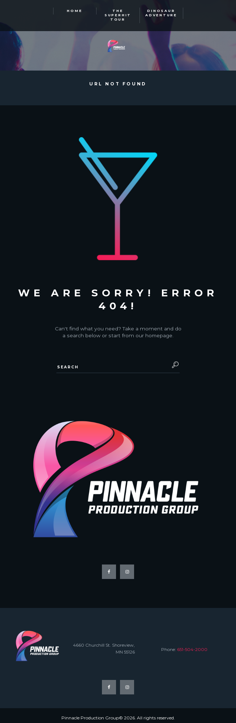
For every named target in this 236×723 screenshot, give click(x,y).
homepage (159, 331)
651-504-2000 (192, 645)
